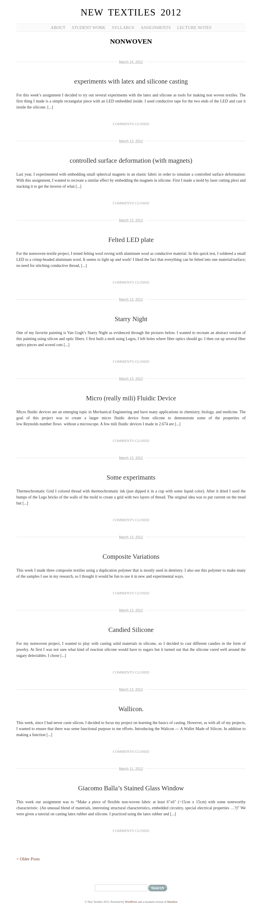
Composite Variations (131, 556)
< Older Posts (28, 859)
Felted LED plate (131, 239)
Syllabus (123, 27)
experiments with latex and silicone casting (131, 81)
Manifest (172, 901)
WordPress (131, 901)
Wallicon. (131, 709)
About (57, 27)
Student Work (88, 27)
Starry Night (131, 319)
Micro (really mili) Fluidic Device (131, 398)
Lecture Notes (194, 27)
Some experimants (131, 477)
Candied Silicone (131, 629)
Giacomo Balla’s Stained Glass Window (131, 788)
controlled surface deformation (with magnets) (131, 160)
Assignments (155, 27)
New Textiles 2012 (131, 12)
